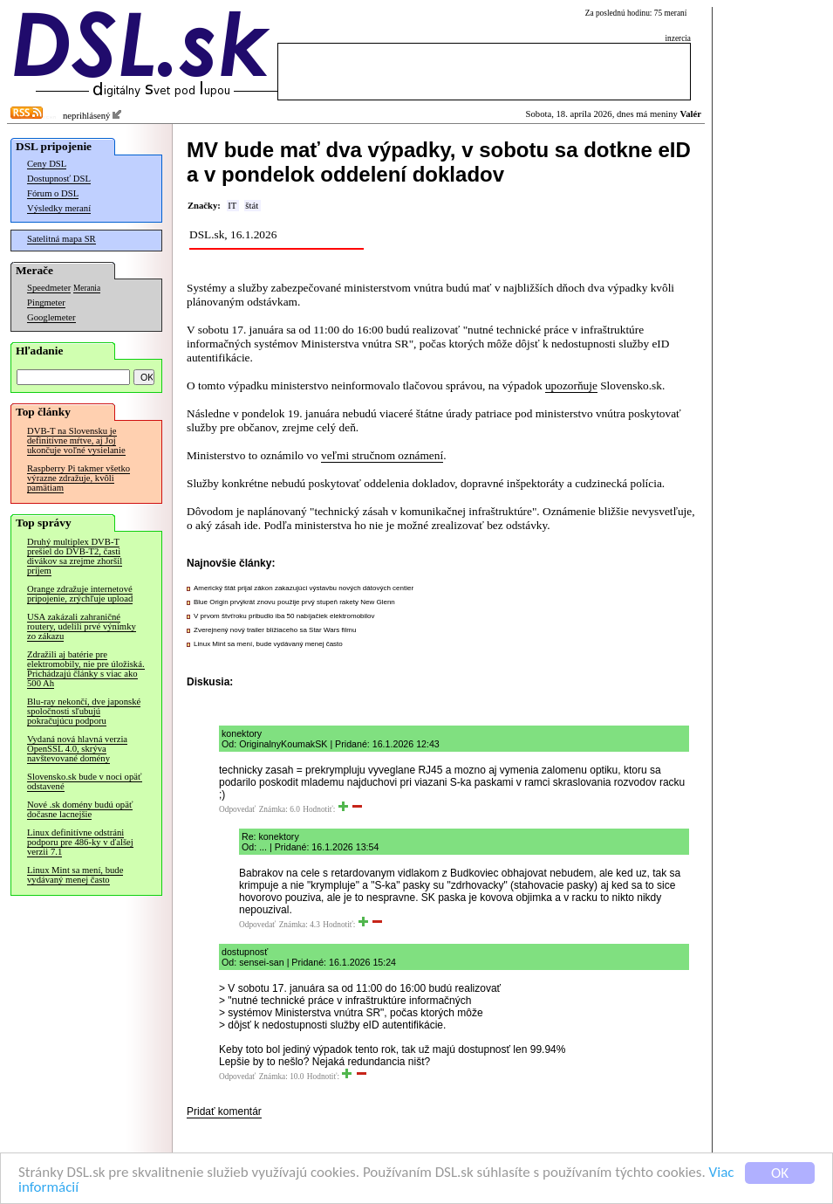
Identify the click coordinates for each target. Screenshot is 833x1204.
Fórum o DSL (53, 193)
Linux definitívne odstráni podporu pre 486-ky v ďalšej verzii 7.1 (80, 842)
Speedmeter (49, 287)
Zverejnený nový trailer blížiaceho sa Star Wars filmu (275, 630)
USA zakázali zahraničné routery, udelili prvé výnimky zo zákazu (81, 626)
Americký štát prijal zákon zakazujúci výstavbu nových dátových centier (303, 588)
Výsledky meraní (59, 208)
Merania (86, 288)
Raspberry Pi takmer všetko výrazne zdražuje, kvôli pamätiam (78, 478)
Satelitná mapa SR (61, 239)
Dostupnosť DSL (59, 178)
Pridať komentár (224, 1111)
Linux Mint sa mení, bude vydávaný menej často (75, 874)
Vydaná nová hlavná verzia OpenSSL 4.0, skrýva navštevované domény (77, 748)
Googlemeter (51, 317)
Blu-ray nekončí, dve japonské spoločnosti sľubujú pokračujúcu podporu (83, 711)
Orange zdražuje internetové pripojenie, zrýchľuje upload (80, 593)
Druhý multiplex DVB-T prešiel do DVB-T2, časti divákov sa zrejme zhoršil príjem (74, 556)
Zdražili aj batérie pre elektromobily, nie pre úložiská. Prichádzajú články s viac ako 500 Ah (86, 669)
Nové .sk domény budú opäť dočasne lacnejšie (80, 809)
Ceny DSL (46, 164)
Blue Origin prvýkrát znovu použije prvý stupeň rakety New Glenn (294, 602)
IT (232, 205)
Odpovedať (237, 809)
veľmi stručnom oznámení (382, 455)
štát (251, 205)
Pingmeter (46, 302)
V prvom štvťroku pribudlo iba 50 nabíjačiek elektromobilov (284, 616)
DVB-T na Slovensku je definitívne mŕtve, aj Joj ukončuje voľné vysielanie (76, 440)
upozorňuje (571, 385)
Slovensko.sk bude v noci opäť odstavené (84, 781)
